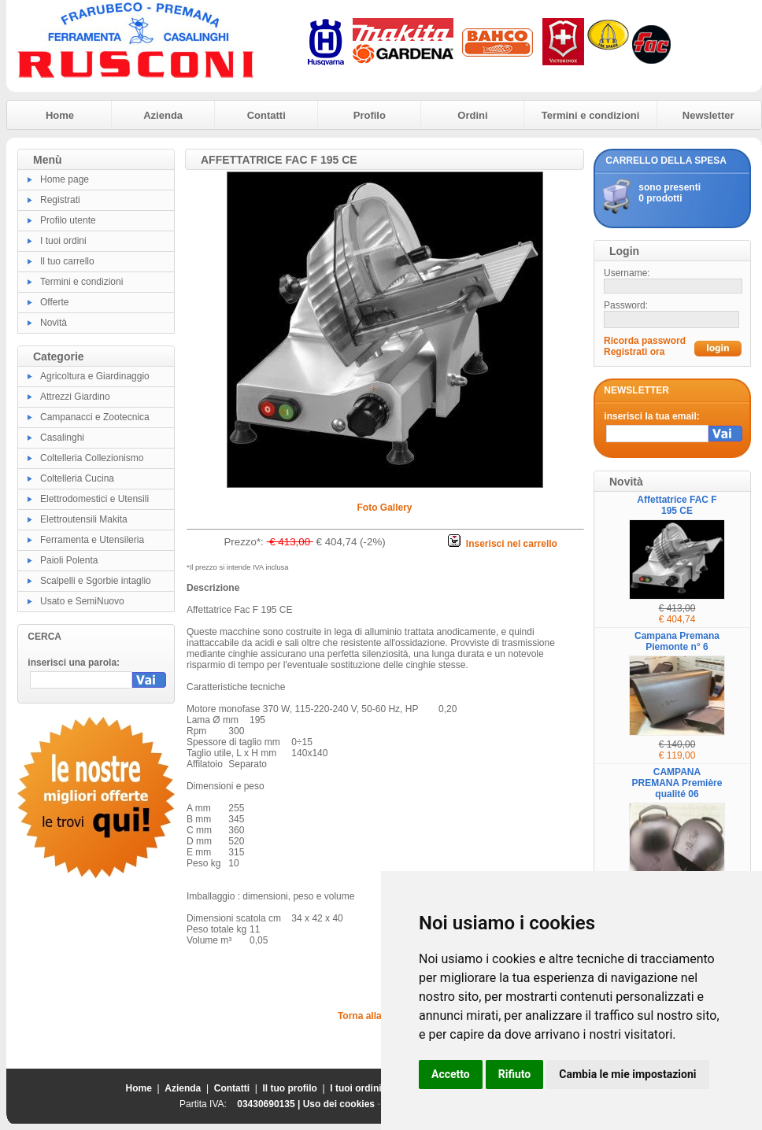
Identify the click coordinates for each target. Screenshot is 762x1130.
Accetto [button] (450, 1074)
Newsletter (708, 115)
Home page (64, 179)
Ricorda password (645, 340)
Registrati (60, 199)
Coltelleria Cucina (77, 478)
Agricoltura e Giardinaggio (95, 376)
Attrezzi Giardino (75, 396)
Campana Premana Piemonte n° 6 (676, 641)
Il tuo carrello (67, 261)
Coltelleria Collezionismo (91, 457)
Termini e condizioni (591, 115)
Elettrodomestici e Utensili (94, 498)
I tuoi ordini (63, 240)
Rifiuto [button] (514, 1074)
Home (60, 115)
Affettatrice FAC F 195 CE (676, 505)
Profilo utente (68, 220)
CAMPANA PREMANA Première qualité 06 (677, 782)
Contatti (266, 115)
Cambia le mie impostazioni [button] (627, 1074)
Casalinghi (62, 437)
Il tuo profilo (290, 1088)
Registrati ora (634, 351)
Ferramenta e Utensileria (92, 539)
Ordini (472, 115)
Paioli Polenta (69, 560)
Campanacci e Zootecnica (95, 417)
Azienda (163, 115)
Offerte (54, 302)
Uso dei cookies (339, 1104)
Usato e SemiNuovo (82, 601)
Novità (53, 322)
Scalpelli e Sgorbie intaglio (95, 580)
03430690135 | (269, 1104)
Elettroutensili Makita (84, 519)
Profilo (369, 115)
